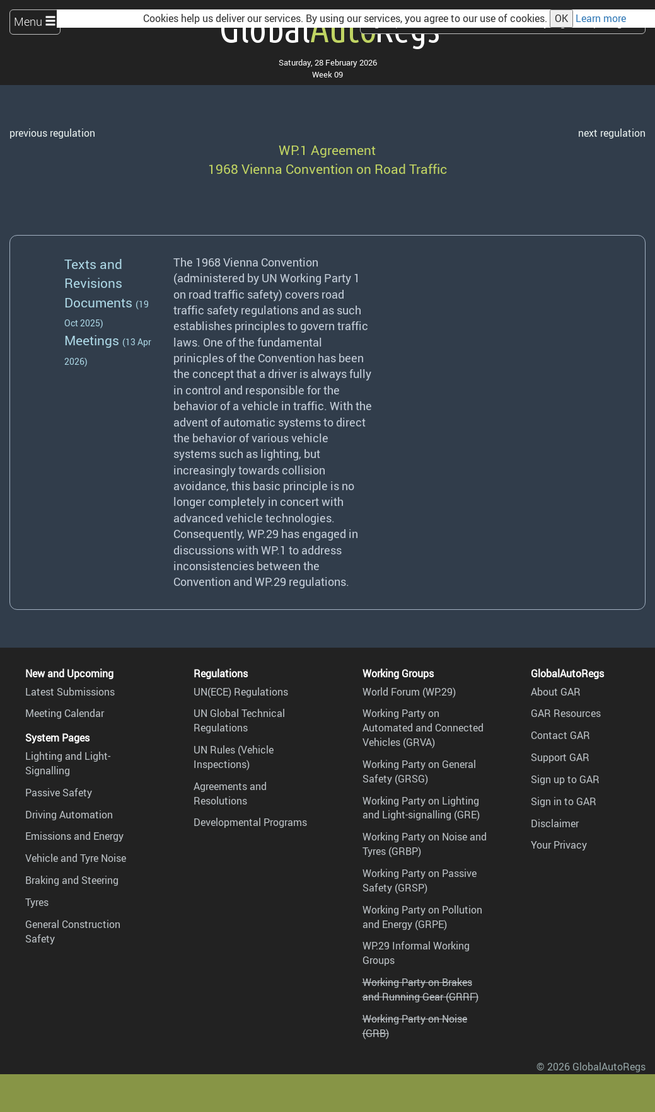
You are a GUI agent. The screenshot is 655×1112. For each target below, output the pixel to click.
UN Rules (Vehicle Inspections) (234, 757)
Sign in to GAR (563, 801)
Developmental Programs (250, 822)
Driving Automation (69, 815)
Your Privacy (559, 845)
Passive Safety (58, 793)
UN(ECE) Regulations (241, 692)
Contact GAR (560, 735)
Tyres (37, 902)
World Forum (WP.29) (409, 692)
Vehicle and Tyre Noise (75, 858)
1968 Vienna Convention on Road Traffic (327, 168)
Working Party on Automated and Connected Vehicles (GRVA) (423, 727)
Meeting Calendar (64, 713)
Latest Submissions (70, 692)
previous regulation (52, 133)
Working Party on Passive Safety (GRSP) (419, 880)
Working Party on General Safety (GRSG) (419, 771)
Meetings (91, 340)
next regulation (612, 133)
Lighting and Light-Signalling (67, 763)
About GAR (556, 692)
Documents (98, 302)
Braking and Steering (72, 880)
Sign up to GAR (565, 779)
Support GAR (560, 757)
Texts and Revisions (93, 273)
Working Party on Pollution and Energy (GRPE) (422, 917)
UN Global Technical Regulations (239, 720)
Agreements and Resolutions (230, 793)
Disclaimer (555, 823)
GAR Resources (566, 713)
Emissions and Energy (74, 836)
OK (561, 18)
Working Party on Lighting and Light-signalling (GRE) (421, 808)
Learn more (601, 18)
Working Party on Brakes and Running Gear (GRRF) (420, 989)
